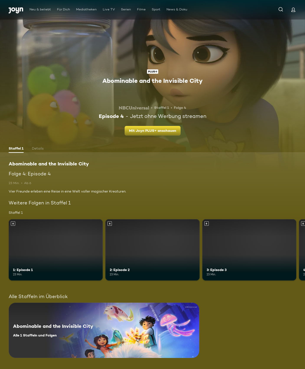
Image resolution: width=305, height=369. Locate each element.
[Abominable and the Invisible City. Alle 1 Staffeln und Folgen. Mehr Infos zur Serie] (104, 330)
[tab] (16, 149)
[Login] (293, 9)
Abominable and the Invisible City (152, 80)
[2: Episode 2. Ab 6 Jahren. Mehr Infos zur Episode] (152, 249)
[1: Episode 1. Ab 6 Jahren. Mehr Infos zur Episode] (56, 249)
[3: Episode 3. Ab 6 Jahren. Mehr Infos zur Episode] (249, 249)
